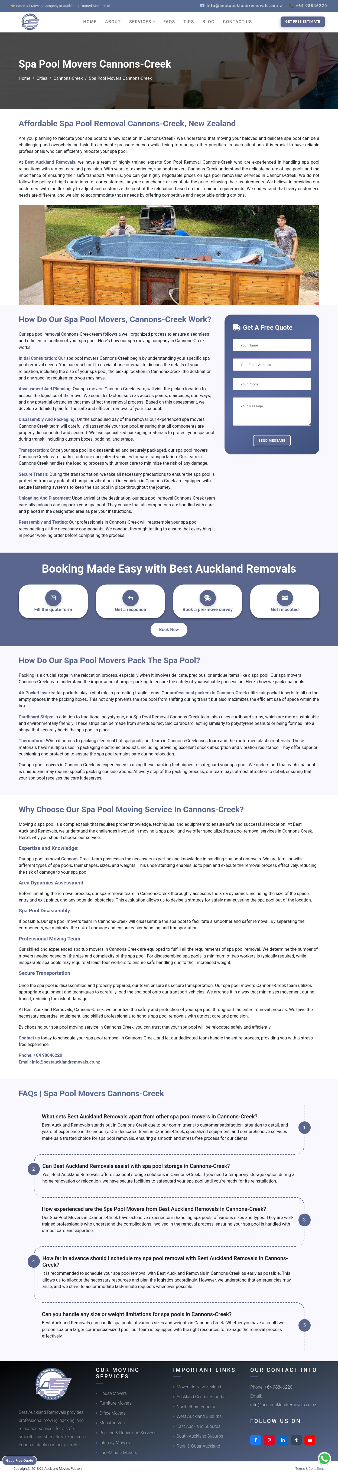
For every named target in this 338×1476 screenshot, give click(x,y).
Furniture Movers (115, 1403)
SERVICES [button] (141, 21)
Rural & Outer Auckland (198, 1446)
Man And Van (112, 1422)
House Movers (113, 1393)
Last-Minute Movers (118, 1452)
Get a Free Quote (22, 1460)
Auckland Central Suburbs (201, 1396)
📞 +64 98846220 (308, 5)
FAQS (169, 21)
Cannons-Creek (68, 78)
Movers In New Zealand (199, 1386)
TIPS (188, 21)
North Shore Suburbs (196, 1406)
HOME (90, 21)
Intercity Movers (114, 1442)
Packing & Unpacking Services (128, 1432)
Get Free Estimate (302, 21)
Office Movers (112, 1413)
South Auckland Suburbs (200, 1436)
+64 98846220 (48, 1055)
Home (24, 78)
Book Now (169, 629)
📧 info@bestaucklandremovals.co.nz (241, 5)
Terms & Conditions (310, 1469)
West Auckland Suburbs (199, 1416)
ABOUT (113, 21)
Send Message (271, 440)
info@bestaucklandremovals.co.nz (66, 1062)
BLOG (208, 21)
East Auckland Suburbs (198, 1426)
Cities (42, 78)
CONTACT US (237, 21)
